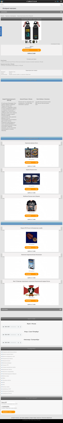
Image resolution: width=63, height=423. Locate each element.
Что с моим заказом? (31, 398)
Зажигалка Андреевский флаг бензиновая (31, 254)
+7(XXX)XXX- (8, 407)
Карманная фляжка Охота (31, 143)
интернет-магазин (15, 417)
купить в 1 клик (31, 53)
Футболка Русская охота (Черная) (31, 196)
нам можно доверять (24, 417)
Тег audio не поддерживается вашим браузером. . (11, 327)
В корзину (28, 162)
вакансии (39, 417)
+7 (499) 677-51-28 (31, 1)
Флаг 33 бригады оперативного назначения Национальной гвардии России (31, 281)
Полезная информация (47, 417)
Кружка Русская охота (31, 169)
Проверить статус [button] (7, 411)
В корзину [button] (26, 50)
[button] (61, 4)
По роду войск (31, 348)
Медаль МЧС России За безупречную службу (31, 228)
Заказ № (8, 402)
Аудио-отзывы (31, 318)
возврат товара (33, 417)
